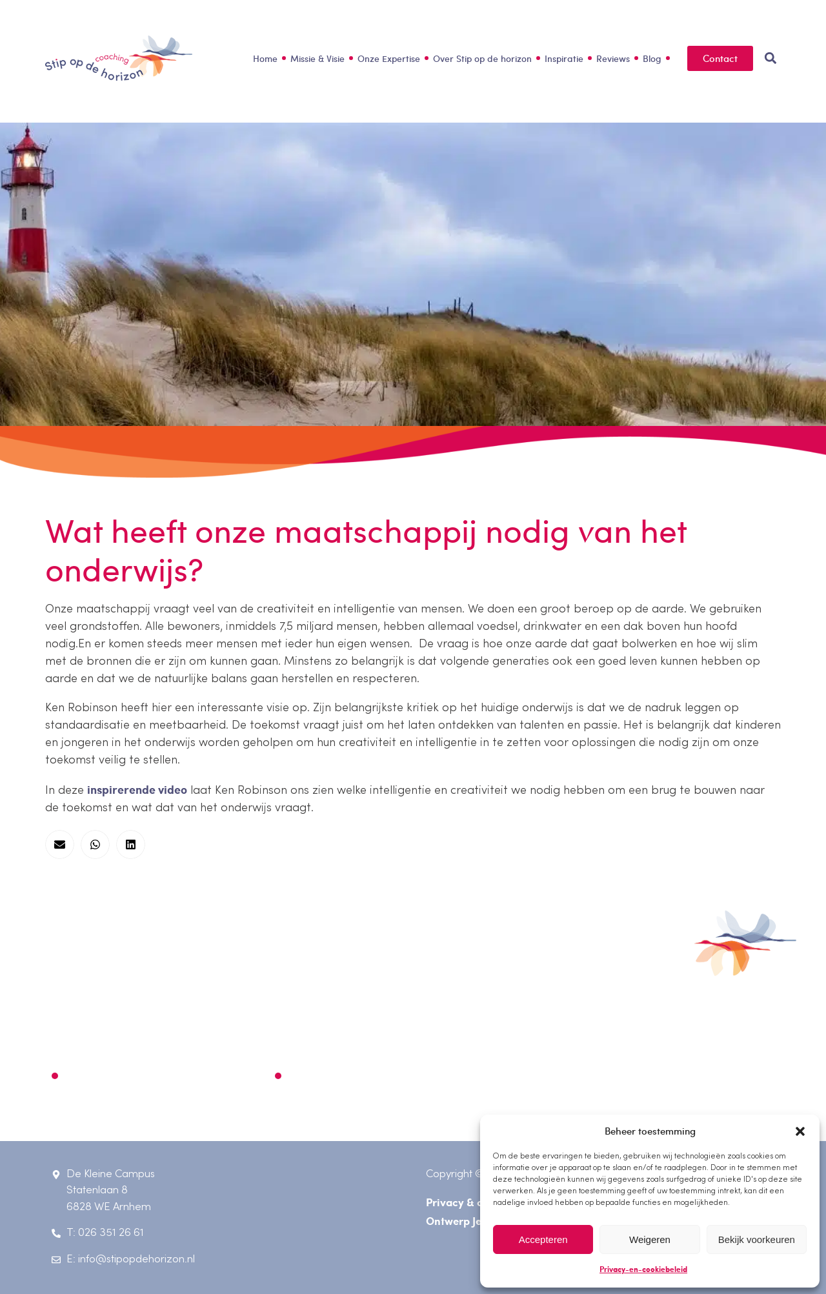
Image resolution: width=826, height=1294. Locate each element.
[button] (800, 1131)
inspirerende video (137, 789)
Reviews (613, 58)
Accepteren (543, 1239)
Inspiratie (564, 58)
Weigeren (649, 1239)
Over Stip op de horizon (482, 58)
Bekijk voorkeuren (756, 1239)
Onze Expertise (389, 58)
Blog (652, 58)
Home (265, 58)
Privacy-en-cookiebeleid (643, 1269)
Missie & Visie (317, 58)
